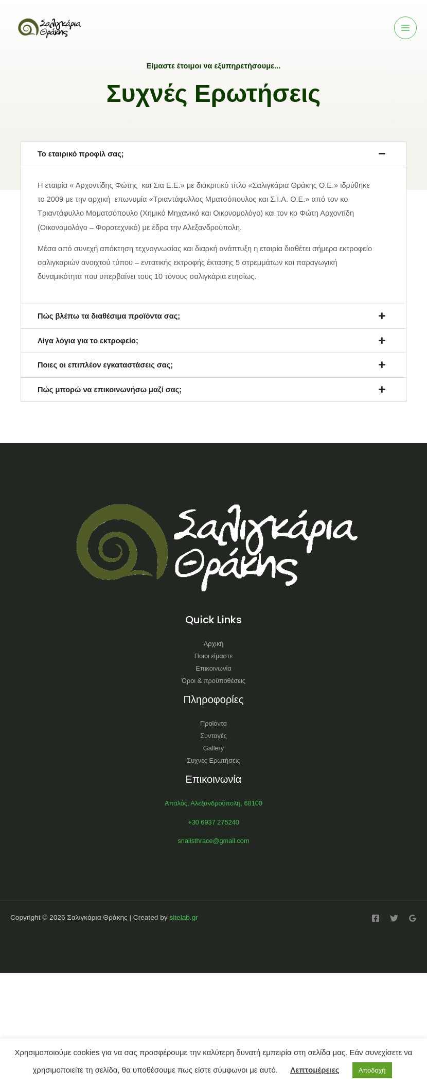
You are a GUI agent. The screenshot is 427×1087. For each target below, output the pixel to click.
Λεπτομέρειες (314, 1069)
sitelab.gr (183, 917)
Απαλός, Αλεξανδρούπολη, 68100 (213, 803)
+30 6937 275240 (213, 822)
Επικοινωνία (213, 668)
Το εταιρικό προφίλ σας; (81, 154)
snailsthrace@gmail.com (213, 841)
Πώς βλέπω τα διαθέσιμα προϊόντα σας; (109, 316)
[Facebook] (375, 918)
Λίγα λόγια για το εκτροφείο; (88, 341)
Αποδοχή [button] (372, 1070)
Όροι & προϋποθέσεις (213, 681)
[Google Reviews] (412, 918)
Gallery (213, 748)
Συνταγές (213, 736)
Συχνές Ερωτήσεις (213, 760)
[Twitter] (394, 918)
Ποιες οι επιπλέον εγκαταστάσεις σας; (105, 365)
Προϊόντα (213, 723)
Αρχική (214, 643)
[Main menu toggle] (405, 27)
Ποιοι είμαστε (213, 656)
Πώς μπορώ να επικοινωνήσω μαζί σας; (110, 389)
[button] (213, 154)
